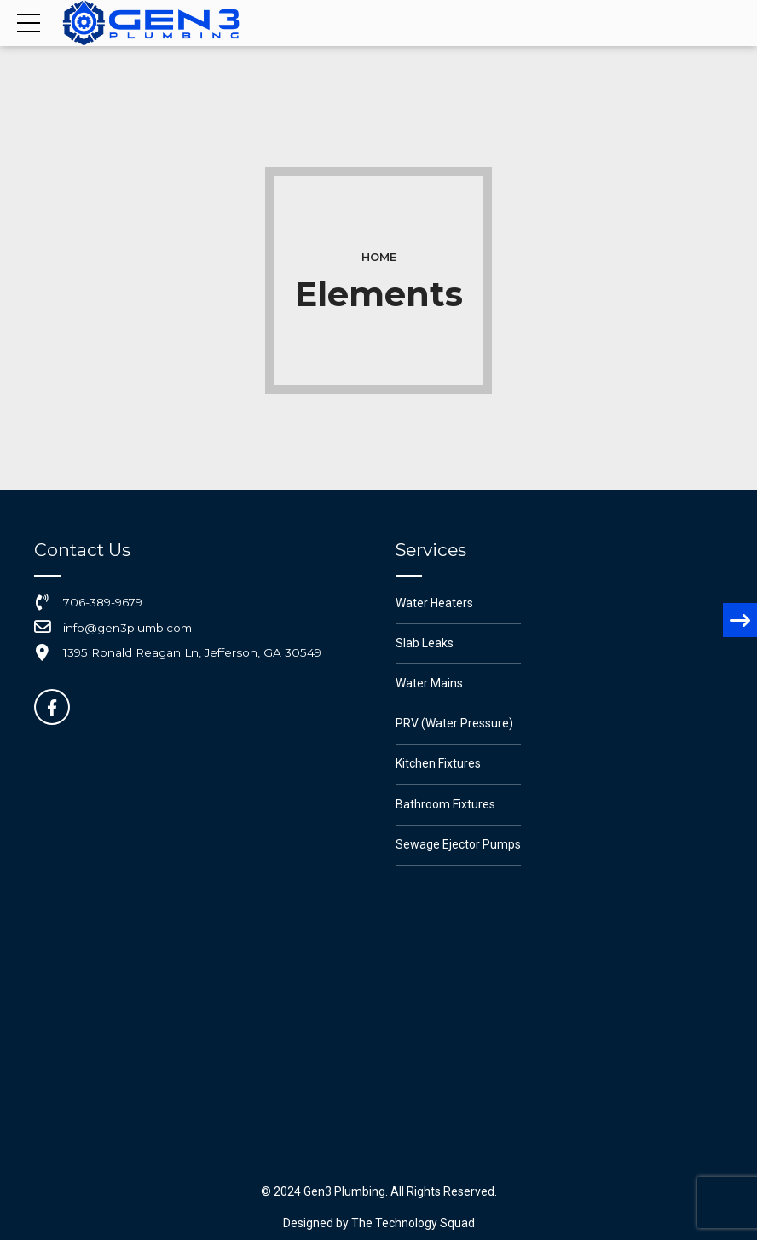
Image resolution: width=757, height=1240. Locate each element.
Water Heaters (434, 603)
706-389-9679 (102, 602)
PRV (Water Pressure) (454, 723)
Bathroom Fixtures (445, 804)
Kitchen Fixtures (438, 763)
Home (378, 257)
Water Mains (429, 683)
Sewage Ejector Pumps (458, 844)
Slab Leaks (425, 643)
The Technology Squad (412, 1223)
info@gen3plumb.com (127, 627)
